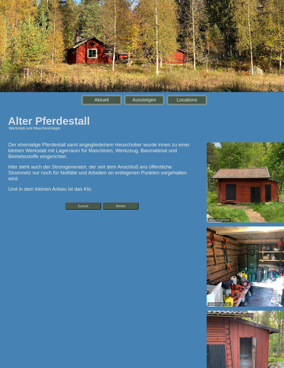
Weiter (121, 206)
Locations (187, 100)
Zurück (83, 206)
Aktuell (101, 100)
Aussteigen (144, 100)
